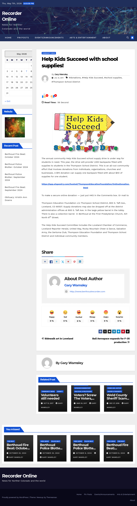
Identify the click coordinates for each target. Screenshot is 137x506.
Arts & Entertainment (83, 37)
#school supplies (113, 77)
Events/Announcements (49, 37)
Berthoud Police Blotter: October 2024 (51, 448)
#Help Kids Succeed (92, 77)
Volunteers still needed (50, 396)
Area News (45, 441)
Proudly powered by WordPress (15, 497)
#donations (75, 77)
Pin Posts (23, 37)
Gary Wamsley (61, 74)
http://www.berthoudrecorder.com (84, 291)
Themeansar (51, 497)
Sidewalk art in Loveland (57, 338)
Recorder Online (19, 476)
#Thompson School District (66, 81)
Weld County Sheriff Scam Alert (117, 398)
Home (8, 37)
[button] (128, 37)
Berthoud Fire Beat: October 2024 (17, 448)
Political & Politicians (83, 391)
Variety (60, 391)
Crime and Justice (114, 388)
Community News (48, 53)
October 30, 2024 (17, 453)
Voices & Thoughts (114, 391)
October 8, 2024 (84, 453)
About (106, 37)
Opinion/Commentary (82, 388)
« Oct (7, 101)
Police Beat (55, 441)
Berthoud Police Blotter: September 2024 (15, 177)
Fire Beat (10, 441)
